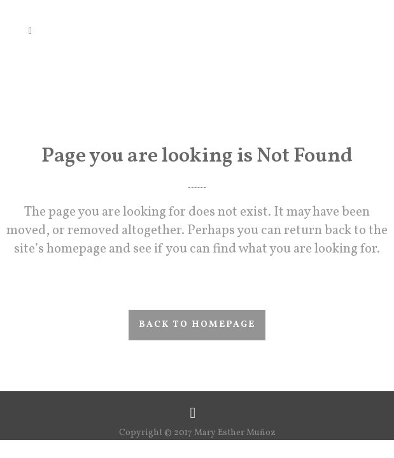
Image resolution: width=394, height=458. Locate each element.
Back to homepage (197, 325)
